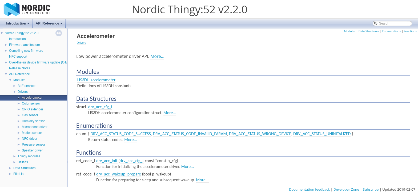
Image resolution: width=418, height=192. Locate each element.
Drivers (23, 92)
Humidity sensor (33, 121)
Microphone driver (34, 127)
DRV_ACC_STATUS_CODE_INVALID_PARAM (190, 133)
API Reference (49, 25)
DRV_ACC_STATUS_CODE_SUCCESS (120, 133)
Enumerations (391, 31)
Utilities (23, 162)
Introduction (18, 25)
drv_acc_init (107, 160)
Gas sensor (30, 115)
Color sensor (31, 103)
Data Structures (24, 168)
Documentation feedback (309, 189)
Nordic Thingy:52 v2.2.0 (22, 33)
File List (18, 174)
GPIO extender (32, 109)
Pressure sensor (33, 144)
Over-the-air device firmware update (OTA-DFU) (43, 62)
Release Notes (19, 68)
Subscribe (371, 189)
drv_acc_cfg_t (100, 106)
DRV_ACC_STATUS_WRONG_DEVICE (260, 133)
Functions (410, 31)
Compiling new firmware (26, 51)
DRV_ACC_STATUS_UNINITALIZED (322, 133)
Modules (19, 80)
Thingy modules (29, 156)
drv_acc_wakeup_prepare (118, 174)
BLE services (27, 86)
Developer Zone (346, 189)
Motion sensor (32, 133)
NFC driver (29, 139)
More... (157, 56)
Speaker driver (32, 150)
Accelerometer (32, 97)
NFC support (18, 56)
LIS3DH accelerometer (96, 79)
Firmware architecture (24, 45)
